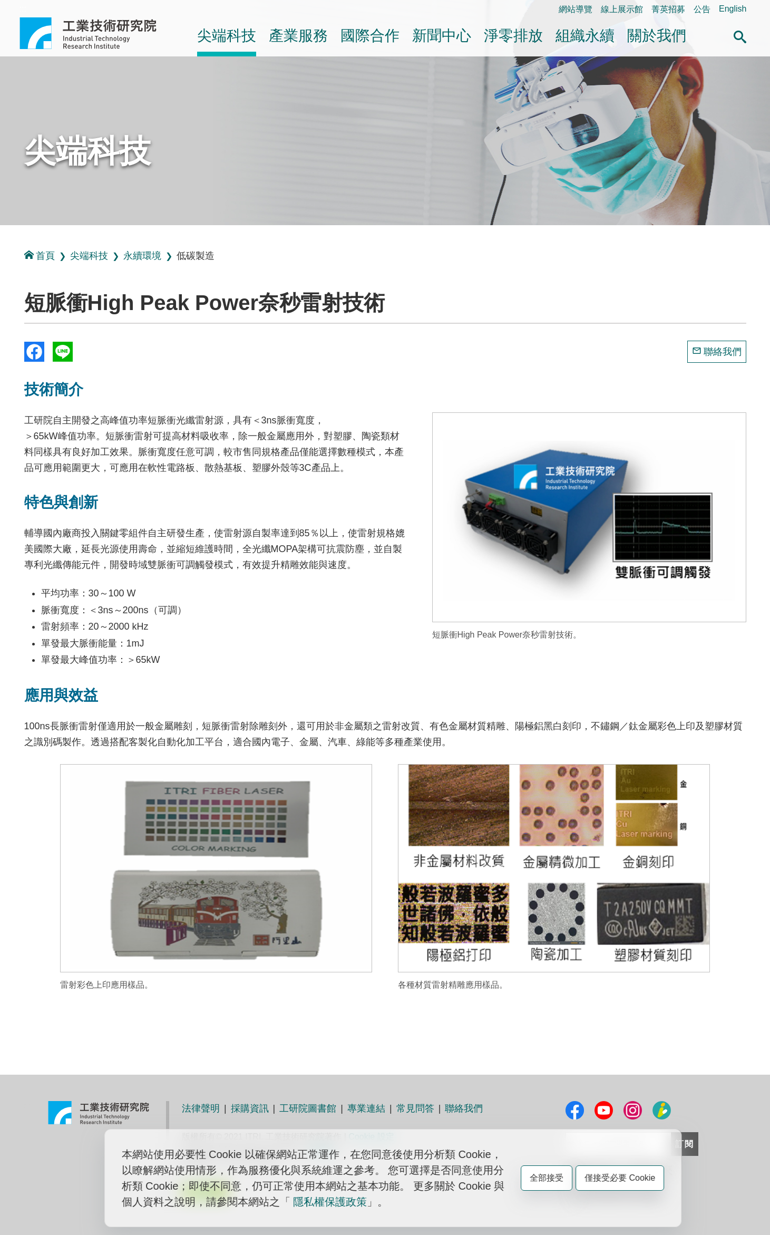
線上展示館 (622, 9)
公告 (702, 9)
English (732, 8)
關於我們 (656, 35)
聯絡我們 (723, 351)
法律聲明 (201, 1108)
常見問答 (415, 1108)
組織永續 (585, 35)
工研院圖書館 (307, 1108)
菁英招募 (668, 9)
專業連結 (366, 1108)
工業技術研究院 (95, 33)
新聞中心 (441, 35)
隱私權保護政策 (330, 1202)
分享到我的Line (63, 352)
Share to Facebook (34, 352)
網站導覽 (575, 9)
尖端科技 (226, 35)
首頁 (39, 255)
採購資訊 (250, 1108)
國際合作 (369, 35)
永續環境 (142, 255)
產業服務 (298, 35)
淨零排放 (513, 35)
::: (23, 8)
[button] (739, 35)
